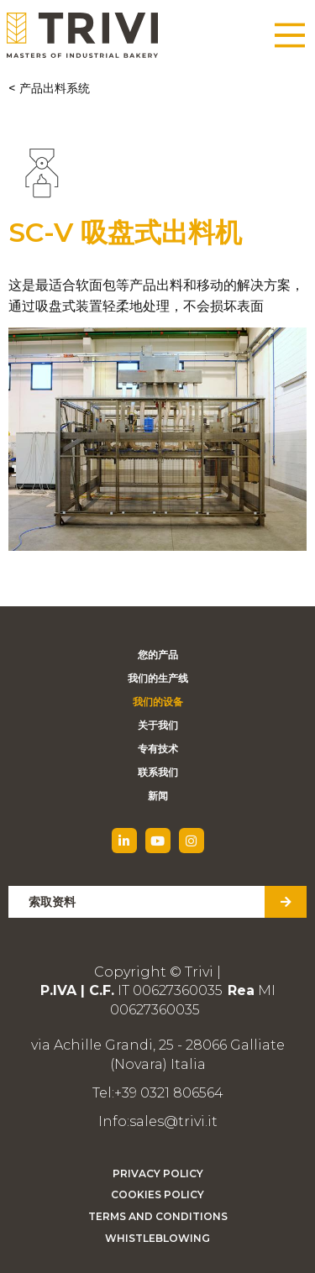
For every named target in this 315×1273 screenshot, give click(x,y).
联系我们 (158, 772)
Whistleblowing (157, 1238)
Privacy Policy (158, 1173)
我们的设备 (158, 701)
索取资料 (52, 901)
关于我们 (158, 725)
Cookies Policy (157, 1194)
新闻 (158, 795)
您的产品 (158, 654)
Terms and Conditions (158, 1216)
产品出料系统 (54, 88)
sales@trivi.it (173, 1121)
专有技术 (158, 748)
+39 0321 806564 (168, 1093)
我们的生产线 (158, 678)
